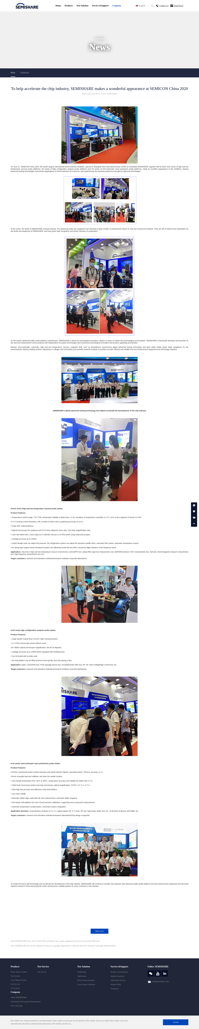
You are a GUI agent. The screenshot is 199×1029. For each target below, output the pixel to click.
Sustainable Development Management (26, 1002)
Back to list (99, 931)
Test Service (15, 984)
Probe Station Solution (86, 980)
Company (116, 5)
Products (69, 5)
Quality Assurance (118, 976)
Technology (81, 972)
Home (58, 5)
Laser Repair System (19, 980)
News (13, 73)
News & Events (17, 1006)
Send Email (178, 6)
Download (115, 989)
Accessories (15, 988)
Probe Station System (19, 972)
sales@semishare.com (160, 981)
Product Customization (119, 972)
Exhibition (24, 73)
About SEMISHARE (19, 997)
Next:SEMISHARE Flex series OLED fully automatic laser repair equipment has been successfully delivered (55, 941)
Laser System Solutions (86, 984)
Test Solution (82, 5)
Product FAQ (116, 984)
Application (81, 976)
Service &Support (100, 5)
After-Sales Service (118, 980)
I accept (175, 1022)
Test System (15, 976)
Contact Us (164, 6)
